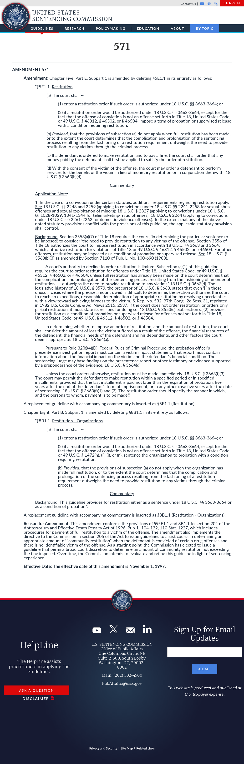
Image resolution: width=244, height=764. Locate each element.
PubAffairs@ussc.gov (122, 683)
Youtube (202, 4)
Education (148, 28)
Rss (215, 4)
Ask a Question (36, 690)
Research (75, 28)
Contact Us (188, 4)
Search (232, 3)
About (177, 28)
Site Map (127, 748)
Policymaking (110, 28)
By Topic (205, 28)
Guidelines (42, 29)
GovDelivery (209, 4)
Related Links (145, 748)
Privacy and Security (103, 748)
